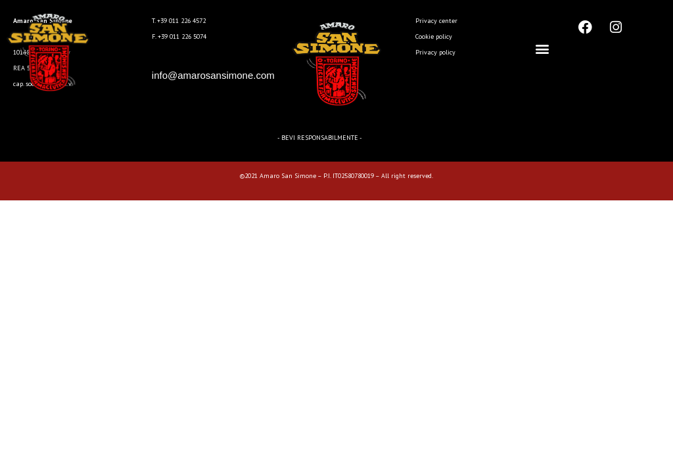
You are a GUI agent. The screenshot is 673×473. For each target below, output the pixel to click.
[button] (542, 49)
